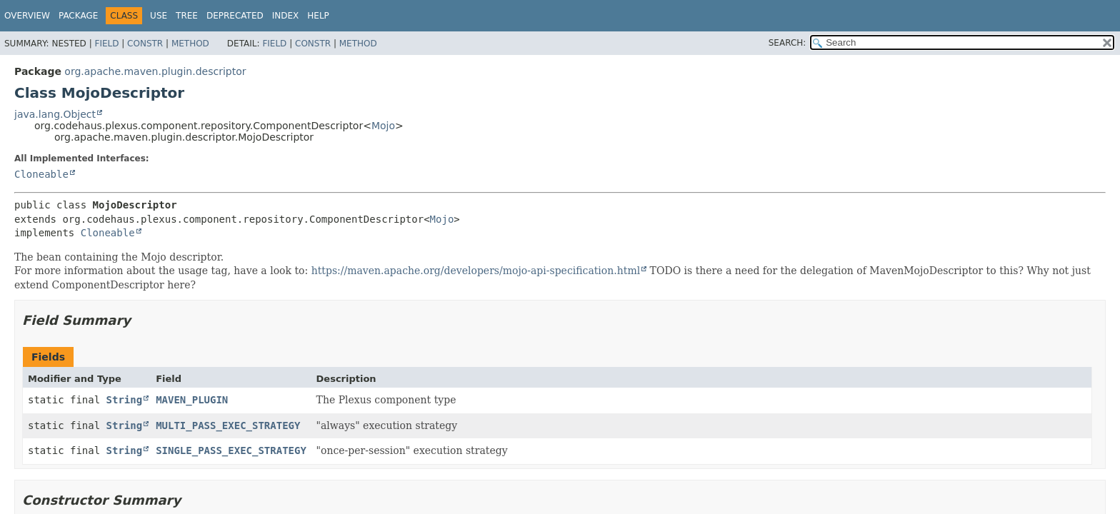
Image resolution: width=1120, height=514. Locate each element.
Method (190, 44)
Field (106, 44)
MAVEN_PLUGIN (192, 399)
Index (285, 16)
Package (78, 16)
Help (318, 16)
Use (158, 16)
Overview (27, 16)
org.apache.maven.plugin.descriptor (155, 71)
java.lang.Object (55, 114)
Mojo (383, 125)
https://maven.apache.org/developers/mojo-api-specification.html (475, 270)
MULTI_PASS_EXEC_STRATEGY (228, 425)
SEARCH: (787, 43)
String (124, 399)
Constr (145, 44)
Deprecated (235, 16)
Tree (187, 16)
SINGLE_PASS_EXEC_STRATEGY (231, 450)
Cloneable (41, 174)
